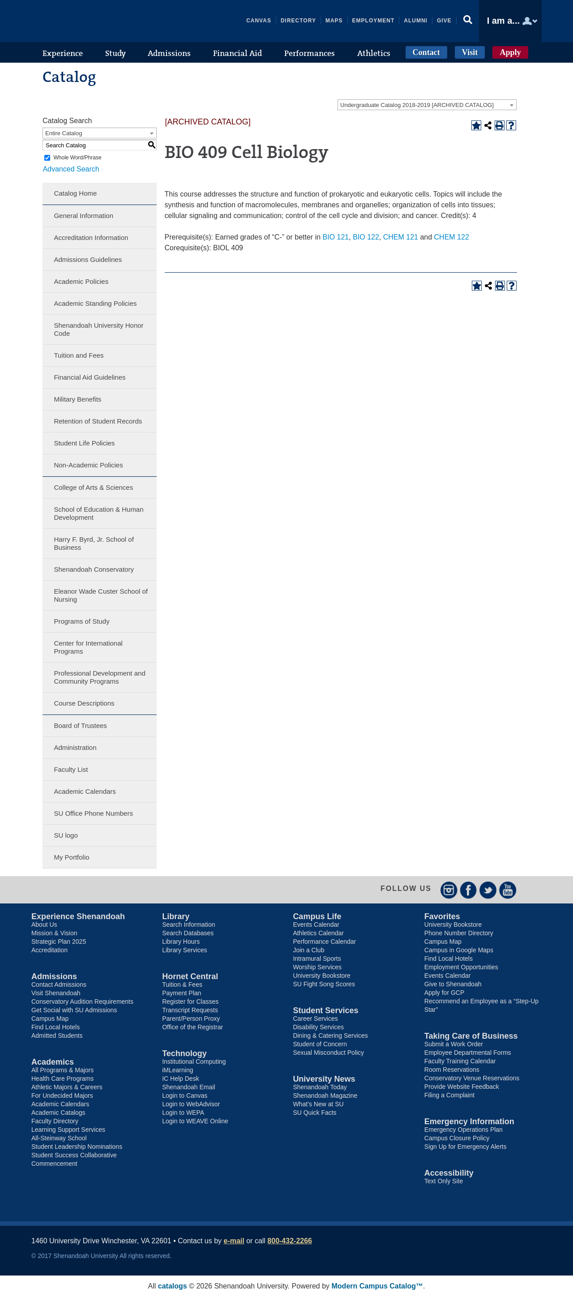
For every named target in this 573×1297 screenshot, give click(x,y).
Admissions (54, 976)
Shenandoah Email (188, 1087)
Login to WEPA (183, 1112)
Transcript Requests (190, 1010)
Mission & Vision (54, 933)
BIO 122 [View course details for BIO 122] (366, 237)
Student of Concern (320, 1044)
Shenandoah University (98, 21)
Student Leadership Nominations (76, 1146)
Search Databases (188, 933)
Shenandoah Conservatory (93, 569)
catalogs (172, 1286)
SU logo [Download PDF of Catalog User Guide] (65, 835)
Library (175, 916)
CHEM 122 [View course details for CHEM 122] (451, 237)
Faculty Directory (54, 1121)
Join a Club (308, 950)
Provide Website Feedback (461, 1086)
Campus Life (317, 916)
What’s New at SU (318, 1104)
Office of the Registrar (192, 1027)
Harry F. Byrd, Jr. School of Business (93, 543)
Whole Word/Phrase (77, 157)
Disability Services (318, 1027)
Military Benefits (77, 399)
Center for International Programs (88, 647)
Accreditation (49, 950)
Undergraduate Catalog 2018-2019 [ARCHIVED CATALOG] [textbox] (417, 105)
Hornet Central (190, 976)
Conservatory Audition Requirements (82, 1001)
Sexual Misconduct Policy (328, 1052)
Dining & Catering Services (330, 1035)
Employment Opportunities (461, 967)
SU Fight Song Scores (324, 984)
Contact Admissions (58, 984)
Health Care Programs (62, 1078)
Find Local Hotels (55, 1027)
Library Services (184, 950)
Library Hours (181, 941)
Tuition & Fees (182, 984)
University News (324, 1078)
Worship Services (317, 967)
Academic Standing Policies (95, 303)
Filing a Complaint (449, 1095)
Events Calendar (316, 924)
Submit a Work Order (453, 1044)
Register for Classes (190, 1001)
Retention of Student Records (98, 421)
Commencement (54, 1163)
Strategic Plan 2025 (58, 941)
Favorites (442, 916)
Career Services (315, 1018)
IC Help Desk (180, 1078)
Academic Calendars (84, 791)
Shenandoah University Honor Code (98, 329)
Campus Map (49, 1018)
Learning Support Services (68, 1129)
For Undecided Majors (62, 1095)
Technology (184, 1053)
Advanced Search (71, 169)
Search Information (188, 924)
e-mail (234, 1241)
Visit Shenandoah (56, 993)
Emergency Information (469, 1121)
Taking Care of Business (471, 1036)
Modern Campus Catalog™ (377, 1286)
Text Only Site (443, 1181)
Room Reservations (451, 1069)
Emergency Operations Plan (463, 1129)
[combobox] (427, 104)
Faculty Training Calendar (460, 1061)
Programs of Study (81, 621)
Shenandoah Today (319, 1087)
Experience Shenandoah (78, 916)
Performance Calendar (324, 941)
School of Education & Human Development (98, 513)
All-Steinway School (59, 1138)
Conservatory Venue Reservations (471, 1078)
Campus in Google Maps (458, 950)
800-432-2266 (289, 1241)
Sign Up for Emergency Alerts (465, 1146)
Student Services (325, 1010)
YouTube (508, 890)
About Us (44, 924)
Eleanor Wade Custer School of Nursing (101, 595)
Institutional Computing (194, 1061)
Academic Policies (81, 281)
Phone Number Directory (458, 933)
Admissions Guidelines (88, 259)
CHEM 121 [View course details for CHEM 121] (400, 237)
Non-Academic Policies (88, 465)
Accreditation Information (91, 237)
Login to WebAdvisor (191, 1104)
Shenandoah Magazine (325, 1095)
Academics (52, 1061)
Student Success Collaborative (74, 1155)
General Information (83, 215)
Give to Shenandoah (453, 984)
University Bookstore (321, 975)
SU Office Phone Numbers (93, 813)
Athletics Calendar (318, 933)
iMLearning (177, 1070)
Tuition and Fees (78, 355)
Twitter (488, 890)
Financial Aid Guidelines (89, 377)
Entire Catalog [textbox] (63, 133)
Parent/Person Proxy (191, 1018)
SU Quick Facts (314, 1112)
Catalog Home (75, 193)
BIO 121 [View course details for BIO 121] (336, 237)
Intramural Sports (317, 958)
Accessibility (449, 1173)
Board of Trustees (80, 725)
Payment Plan (181, 993)
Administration (75, 747)
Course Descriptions (84, 703)
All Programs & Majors (62, 1070)
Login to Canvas (184, 1095)
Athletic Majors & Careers (67, 1087)
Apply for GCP (444, 992)
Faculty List (71, 769)
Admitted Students (56, 1035)
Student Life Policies (84, 443)
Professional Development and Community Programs (99, 677)
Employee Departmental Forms (467, 1052)
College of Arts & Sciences (93, 487)
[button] (468, 21)
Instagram (449, 890)
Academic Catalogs (58, 1112)
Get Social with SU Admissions (74, 1010)
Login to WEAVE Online (195, 1121)
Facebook (468, 890)
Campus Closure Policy (457, 1138)
